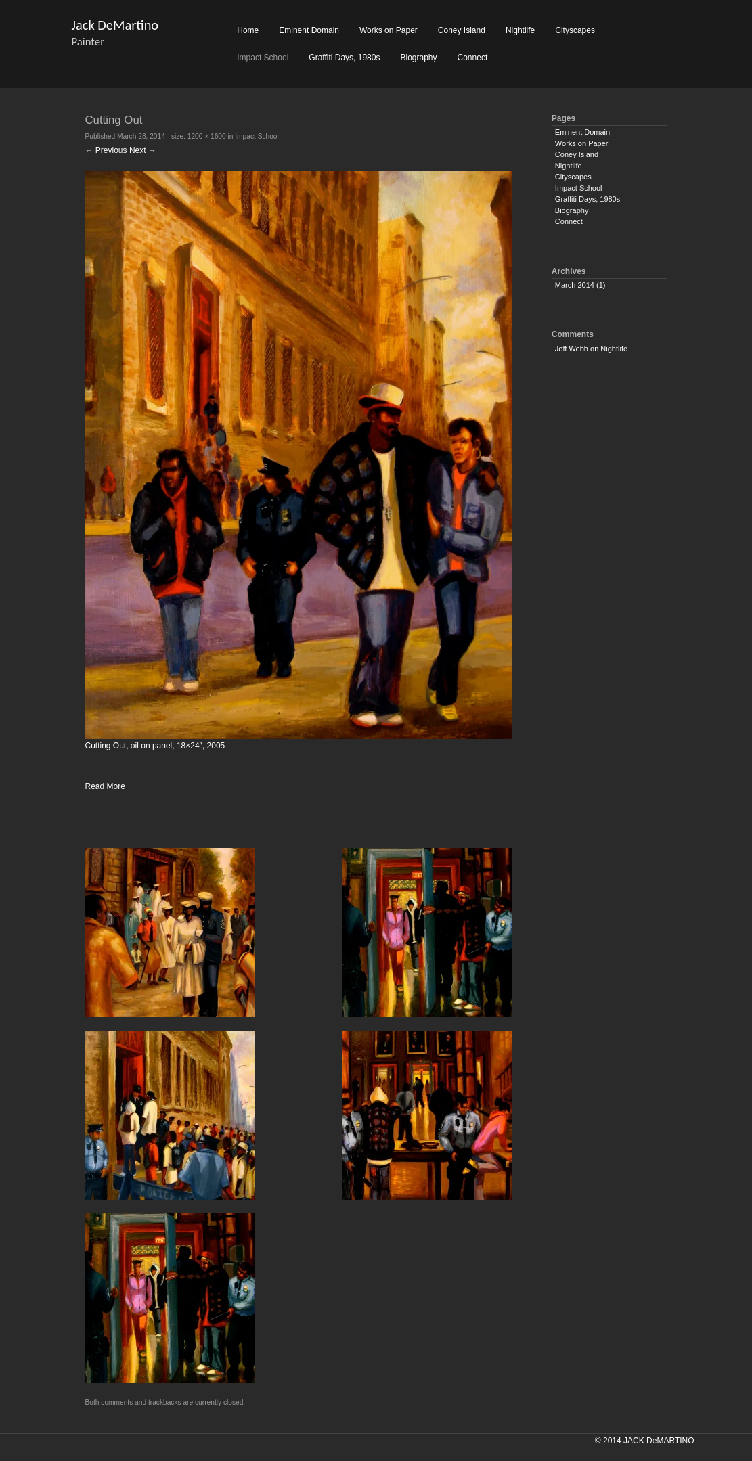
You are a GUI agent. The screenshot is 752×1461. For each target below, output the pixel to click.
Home (248, 30)
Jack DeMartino (115, 25)
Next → (142, 150)
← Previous (106, 150)
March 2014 (574, 285)
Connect (473, 57)
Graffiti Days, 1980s (344, 57)
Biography (418, 57)
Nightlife (520, 30)
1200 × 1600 (206, 136)
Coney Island (461, 30)
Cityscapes (575, 30)
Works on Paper (388, 30)
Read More (105, 786)
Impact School (262, 57)
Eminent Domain (309, 30)
